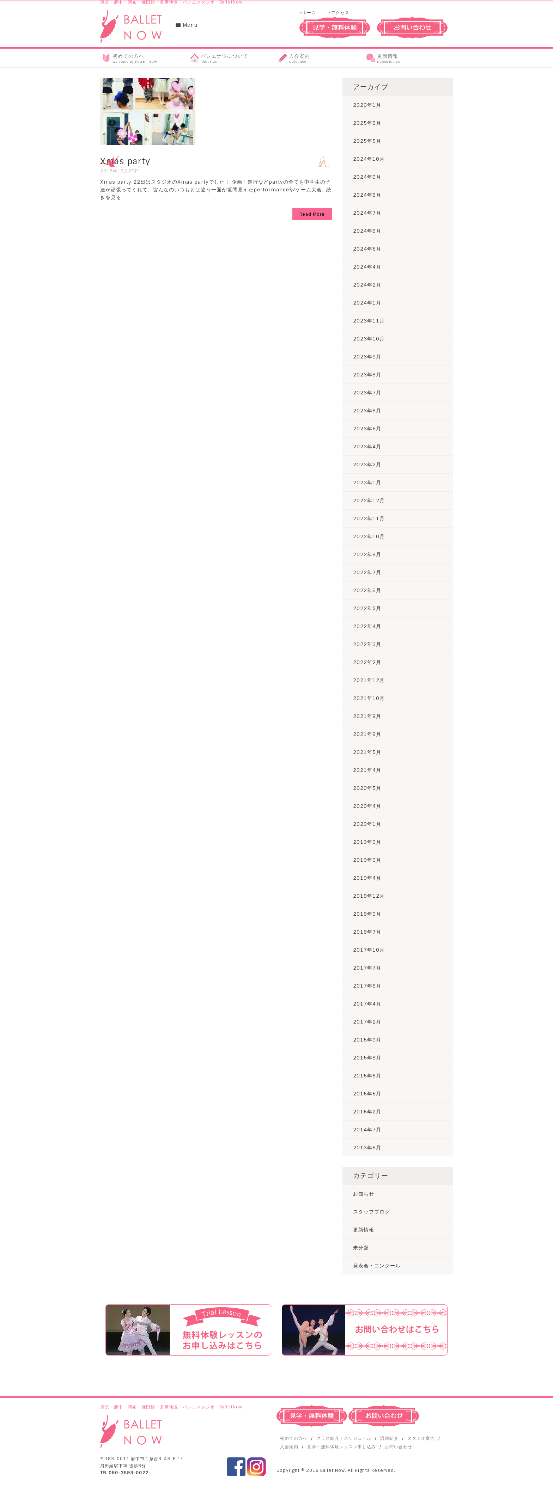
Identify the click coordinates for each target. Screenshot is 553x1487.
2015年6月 (367, 1076)
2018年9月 (367, 914)
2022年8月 (367, 554)
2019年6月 (367, 860)
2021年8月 (367, 734)
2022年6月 (367, 590)
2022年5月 (367, 608)
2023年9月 (367, 357)
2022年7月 (367, 572)
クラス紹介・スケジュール (343, 1438)
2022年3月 (367, 644)
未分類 (361, 1248)
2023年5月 (367, 428)
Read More (312, 214)
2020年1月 (367, 824)
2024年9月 (367, 177)
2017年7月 (367, 968)
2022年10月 (369, 536)
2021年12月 (369, 680)
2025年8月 (367, 123)
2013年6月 (367, 1147)
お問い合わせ (398, 1447)
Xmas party (125, 161)
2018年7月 (367, 932)
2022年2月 (367, 662)
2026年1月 (367, 105)
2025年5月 (367, 141)
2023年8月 (367, 374)
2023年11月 (369, 321)
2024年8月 (367, 195)
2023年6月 (367, 410)
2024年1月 (367, 303)
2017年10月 (369, 950)
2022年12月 (369, 500)
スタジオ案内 (421, 1438)
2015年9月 (367, 1040)
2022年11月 (369, 518)
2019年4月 (367, 878)
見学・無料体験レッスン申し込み (341, 1447)
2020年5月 (367, 788)
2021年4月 (367, 770)
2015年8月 (367, 1058)
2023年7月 (367, 392)
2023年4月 (367, 446)
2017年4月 (367, 1004)
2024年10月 (369, 159)
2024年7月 (367, 213)
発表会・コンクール (377, 1265)
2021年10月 (369, 698)
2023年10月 (369, 339)
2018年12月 (369, 896)
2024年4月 (367, 267)
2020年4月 (367, 806)
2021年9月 (367, 716)
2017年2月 (367, 1022)
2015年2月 (367, 1111)
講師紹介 (389, 1438)
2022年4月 (367, 626)
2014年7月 (367, 1129)
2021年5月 (367, 752)
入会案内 (289, 1447)
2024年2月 (367, 285)
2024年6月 (367, 231)
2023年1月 (367, 482)
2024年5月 (367, 249)
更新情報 (363, 1230)
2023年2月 (367, 464)
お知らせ (363, 1194)
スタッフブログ (371, 1212)
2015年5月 (367, 1093)
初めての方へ (294, 1438)
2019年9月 (367, 842)
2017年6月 (367, 986)
